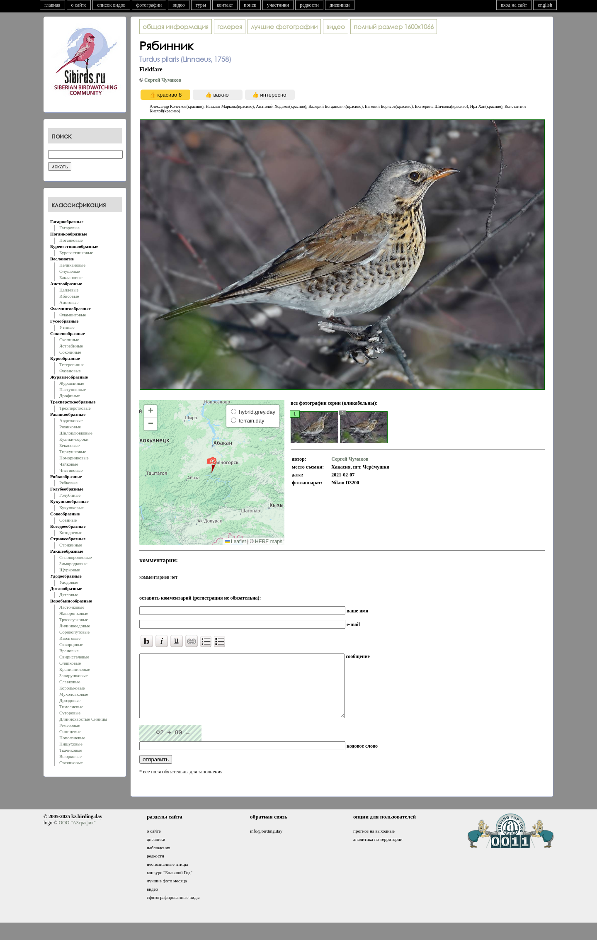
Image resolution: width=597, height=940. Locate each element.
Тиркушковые (72, 451)
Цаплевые (68, 289)
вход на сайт (514, 5)
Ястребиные (71, 345)
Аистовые (68, 302)
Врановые (69, 650)
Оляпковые (70, 663)
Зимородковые (73, 563)
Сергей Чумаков (162, 80)
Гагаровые (69, 227)
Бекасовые (69, 445)
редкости (309, 5)
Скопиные (69, 339)
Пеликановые (72, 264)
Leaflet (235, 541)
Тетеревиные (72, 364)
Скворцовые (71, 644)
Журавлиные (71, 383)
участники (278, 5)
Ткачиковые (70, 750)
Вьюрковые (70, 756)
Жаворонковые (73, 613)
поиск (250, 5)
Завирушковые (73, 675)
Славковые (69, 681)
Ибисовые (69, 296)
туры (201, 5)
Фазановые (70, 370)
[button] (211, 464)
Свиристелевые (74, 656)
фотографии (149, 5)
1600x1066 (394, 26)
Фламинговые (72, 314)
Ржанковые (70, 426)
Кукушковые (71, 507)
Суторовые (69, 712)
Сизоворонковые (75, 557)
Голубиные (69, 495)
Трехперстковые (75, 408)
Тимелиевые (71, 706)
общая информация (176, 26)
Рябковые (68, 482)
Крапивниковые (74, 669)
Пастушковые (72, 389)
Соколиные (70, 352)
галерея (229, 26)
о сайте (79, 5)
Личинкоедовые (74, 625)
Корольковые (72, 687)
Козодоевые (70, 532)
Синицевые (70, 731)
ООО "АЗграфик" (76, 835)
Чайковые (68, 463)
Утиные (67, 327)
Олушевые (69, 271)
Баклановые (71, 277)
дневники (340, 5)
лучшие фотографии (284, 26)
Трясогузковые (73, 619)
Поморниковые (74, 457)
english (545, 5)
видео (178, 5)
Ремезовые (69, 725)
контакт (225, 5)
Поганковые (71, 240)
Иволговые (69, 638)
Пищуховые (71, 743)
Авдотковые (71, 420)
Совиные (68, 519)
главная (52, 5)
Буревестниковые (76, 252)
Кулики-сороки (73, 439)
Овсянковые (71, 762)
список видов (111, 5)
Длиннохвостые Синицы (83, 719)
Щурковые (69, 569)
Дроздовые (69, 700)
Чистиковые (71, 470)
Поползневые (72, 737)
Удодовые (68, 582)
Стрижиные (70, 544)
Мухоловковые (73, 694)
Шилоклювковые (75, 432)
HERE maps (268, 541)
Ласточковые (71, 607)
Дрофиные (69, 395)
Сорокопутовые (74, 631)
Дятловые (68, 594)
